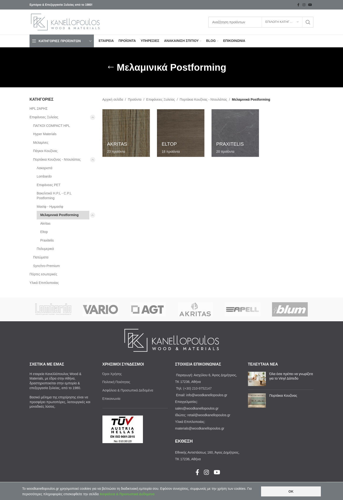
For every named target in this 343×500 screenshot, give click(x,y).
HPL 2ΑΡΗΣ (39, 108)
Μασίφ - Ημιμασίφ (50, 206)
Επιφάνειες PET (49, 185)
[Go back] (111, 67)
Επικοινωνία (111, 399)
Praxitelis (47, 240)
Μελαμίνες (40, 142)
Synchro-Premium (46, 266)
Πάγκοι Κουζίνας (45, 151)
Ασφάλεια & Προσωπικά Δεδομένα (127, 390)
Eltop (44, 232)
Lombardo (44, 176)
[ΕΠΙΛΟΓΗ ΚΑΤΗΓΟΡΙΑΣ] (282, 22)
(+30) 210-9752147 (197, 388)
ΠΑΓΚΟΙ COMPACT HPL (51, 126)
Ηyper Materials (44, 134)
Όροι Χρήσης (112, 374)
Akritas (45, 223)
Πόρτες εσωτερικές (43, 274)
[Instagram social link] (304, 5)
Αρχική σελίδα (112, 99)
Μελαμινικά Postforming (59, 215)
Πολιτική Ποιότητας (116, 382)
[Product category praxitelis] (235, 133)
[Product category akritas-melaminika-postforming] (126, 133)
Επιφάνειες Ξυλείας (44, 117)
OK (290, 491)
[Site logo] (65, 22)
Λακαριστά (44, 168)
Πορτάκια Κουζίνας (283, 395)
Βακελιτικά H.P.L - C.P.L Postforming (54, 195)
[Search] (260, 22)
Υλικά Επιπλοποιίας (44, 283)
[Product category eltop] (180, 133)
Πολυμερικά (45, 249)
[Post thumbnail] (257, 379)
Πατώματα (40, 257)
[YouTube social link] (310, 5)
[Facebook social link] (298, 5)
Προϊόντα (134, 99)
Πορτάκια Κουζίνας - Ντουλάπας (57, 159)
